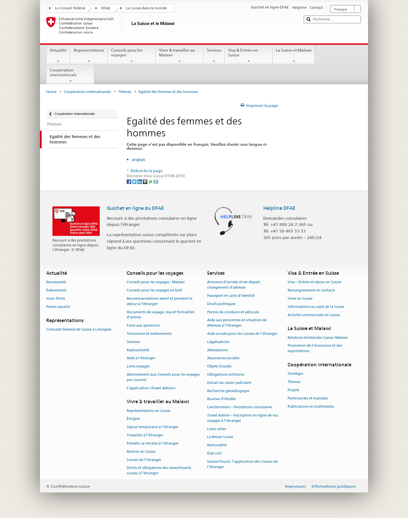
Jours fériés (55, 298)
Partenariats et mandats (308, 398)
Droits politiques (221, 304)
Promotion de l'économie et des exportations (315, 348)
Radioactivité (138, 350)
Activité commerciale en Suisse (314, 315)
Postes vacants (58, 307)
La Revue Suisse (220, 437)
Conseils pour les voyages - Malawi (156, 282)
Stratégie (295, 374)
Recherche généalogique (228, 391)
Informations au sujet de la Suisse (316, 307)
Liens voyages (138, 366)
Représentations (88, 55)
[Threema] (145, 181)
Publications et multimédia (311, 406)
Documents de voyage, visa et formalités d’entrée (160, 315)
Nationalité (217, 445)
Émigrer (133, 419)
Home (51, 92)
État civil (214, 453)
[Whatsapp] (151, 181)
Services (214, 55)
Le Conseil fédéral (70, 8)
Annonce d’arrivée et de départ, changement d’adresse (234, 285)
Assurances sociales (223, 358)
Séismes (133, 342)
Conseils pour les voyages (131, 55)
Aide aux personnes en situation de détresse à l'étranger (237, 323)
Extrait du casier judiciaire (229, 382)
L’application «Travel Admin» (151, 388)
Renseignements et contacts (311, 290)
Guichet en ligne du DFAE (135, 208)
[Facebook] (129, 181)
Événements (56, 290)
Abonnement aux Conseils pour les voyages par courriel (163, 377)
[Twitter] (134, 181)
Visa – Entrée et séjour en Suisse (314, 282)
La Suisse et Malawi (294, 55)
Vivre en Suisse (300, 298)
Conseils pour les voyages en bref (154, 290)
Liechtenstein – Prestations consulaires (239, 407)
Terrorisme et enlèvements (149, 333)
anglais (138, 159)
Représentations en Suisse (148, 411)
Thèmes (124, 92)
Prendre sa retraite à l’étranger (152, 443)
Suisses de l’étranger (144, 460)
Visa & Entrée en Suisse (248, 55)
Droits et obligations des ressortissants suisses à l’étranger (159, 470)
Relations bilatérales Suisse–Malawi (318, 337)
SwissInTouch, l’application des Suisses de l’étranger (242, 464)
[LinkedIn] (140, 181)
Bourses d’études (221, 399)
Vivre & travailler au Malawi (179, 55)
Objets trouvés (219, 366)
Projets (293, 390)
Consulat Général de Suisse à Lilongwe (78, 329)
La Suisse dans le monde (146, 8)
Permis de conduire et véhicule (233, 312)
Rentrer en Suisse (141, 451)
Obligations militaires (225, 374)
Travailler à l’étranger (145, 435)
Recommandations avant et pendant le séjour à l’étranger (159, 301)
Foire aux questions (143, 325)
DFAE (105, 8)
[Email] (156, 181)
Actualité (58, 55)
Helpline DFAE (279, 208)
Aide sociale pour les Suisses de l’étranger (242, 333)
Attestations (217, 350)
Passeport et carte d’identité (231, 295)
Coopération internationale (70, 75)
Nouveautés (56, 282)
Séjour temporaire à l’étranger (152, 427)
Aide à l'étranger (141, 358)
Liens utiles (216, 429)
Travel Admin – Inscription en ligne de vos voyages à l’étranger (242, 418)
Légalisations (218, 342)
